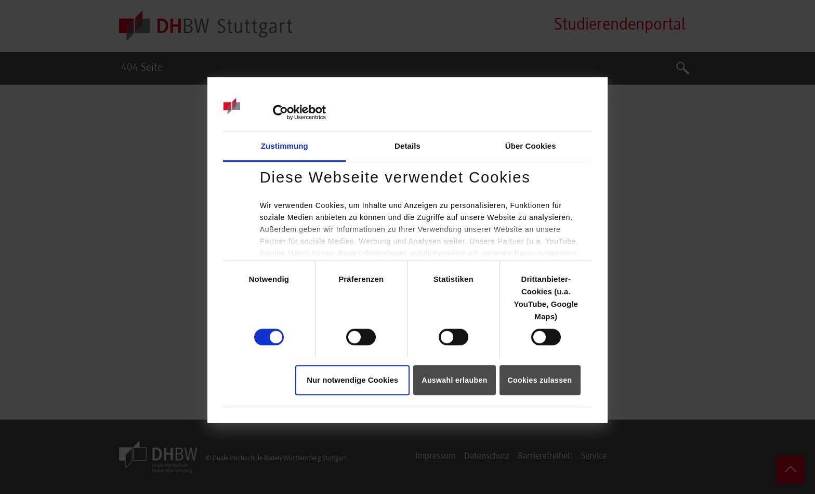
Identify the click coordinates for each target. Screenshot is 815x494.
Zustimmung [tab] (284, 145)
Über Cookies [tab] (530, 145)
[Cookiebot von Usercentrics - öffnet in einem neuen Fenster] (280, 112)
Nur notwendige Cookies (352, 379)
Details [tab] (407, 145)
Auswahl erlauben (454, 380)
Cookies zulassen (540, 380)
